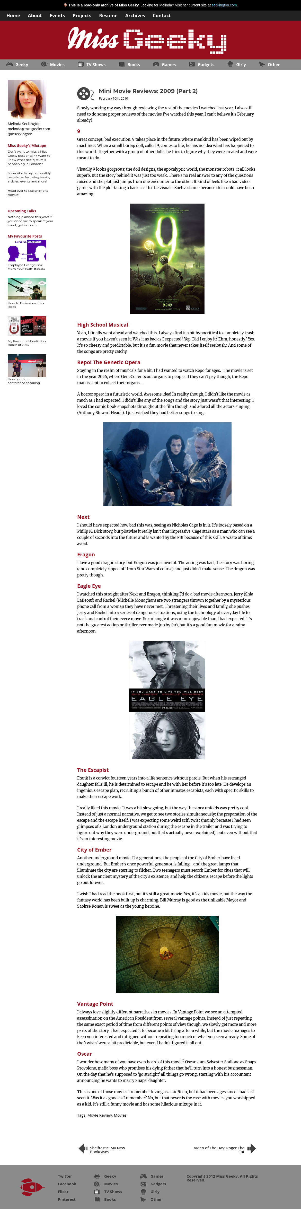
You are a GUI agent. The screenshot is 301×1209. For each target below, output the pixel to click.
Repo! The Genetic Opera (108, 362)
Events (57, 15)
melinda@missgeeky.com (29, 128)
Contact (162, 15)
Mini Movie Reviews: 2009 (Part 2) (148, 90)
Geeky (21, 64)
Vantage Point (95, 1003)
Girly (241, 64)
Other (274, 64)
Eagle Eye (89, 585)
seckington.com (224, 5)
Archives (135, 15)
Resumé (108, 15)
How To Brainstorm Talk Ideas (26, 305)
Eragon (86, 554)
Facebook (67, 1183)
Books (134, 64)
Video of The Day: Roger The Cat (219, 1149)
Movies (57, 64)
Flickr (63, 1191)
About (35, 15)
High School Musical (102, 324)
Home (13, 15)
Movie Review (99, 1115)
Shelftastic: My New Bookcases (107, 1149)
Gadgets (206, 64)
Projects (82, 15)
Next (83, 516)
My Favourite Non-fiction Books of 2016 (27, 343)
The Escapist (93, 769)
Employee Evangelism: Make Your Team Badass (26, 266)
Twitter (65, 1176)
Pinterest (67, 1199)
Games (169, 64)
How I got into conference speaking (24, 381)
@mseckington (20, 134)
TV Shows (96, 64)
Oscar (84, 1053)
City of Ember (94, 849)
